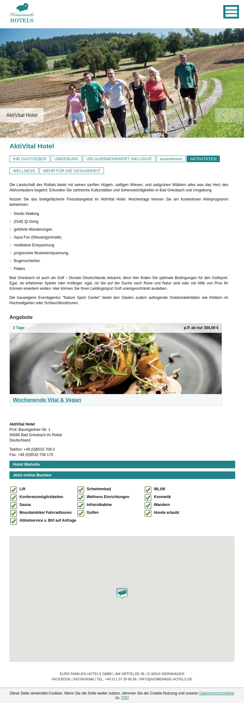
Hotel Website (26, 464)
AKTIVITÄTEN (203, 159)
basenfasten (171, 159)
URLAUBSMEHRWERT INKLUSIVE (119, 159)
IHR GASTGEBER (29, 159)
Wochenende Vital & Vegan (47, 400)
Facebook (61, 679)
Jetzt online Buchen (32, 475)
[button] (122, 593)
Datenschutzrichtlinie (216, 693)
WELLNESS (24, 170)
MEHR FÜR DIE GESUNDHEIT (71, 170)
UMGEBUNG (66, 159)
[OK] (125, 697)
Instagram (83, 679)
